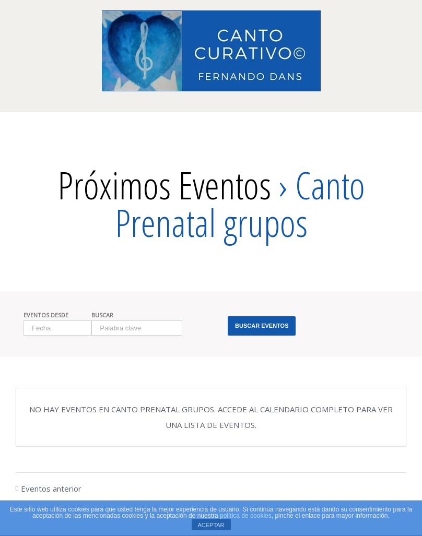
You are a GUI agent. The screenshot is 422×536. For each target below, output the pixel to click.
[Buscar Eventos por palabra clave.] (136, 328)
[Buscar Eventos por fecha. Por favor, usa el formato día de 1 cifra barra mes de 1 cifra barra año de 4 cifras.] (57, 328)
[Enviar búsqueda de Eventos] (262, 326)
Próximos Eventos (164, 184)
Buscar (102, 315)
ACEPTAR (210, 525)
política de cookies (246, 515)
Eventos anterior (51, 488)
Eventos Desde (46, 315)
